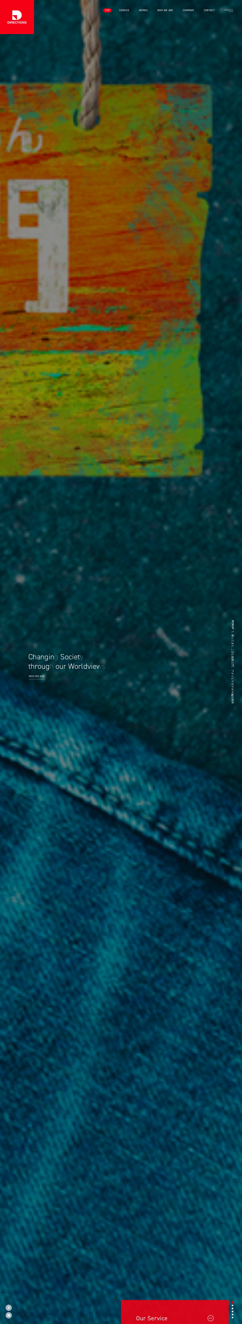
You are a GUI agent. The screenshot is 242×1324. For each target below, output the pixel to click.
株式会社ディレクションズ (17, 17)
